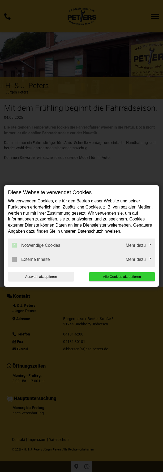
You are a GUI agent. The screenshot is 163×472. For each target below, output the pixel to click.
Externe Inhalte (31, 259)
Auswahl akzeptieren (41, 277)
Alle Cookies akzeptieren (122, 277)
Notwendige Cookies (36, 245)
